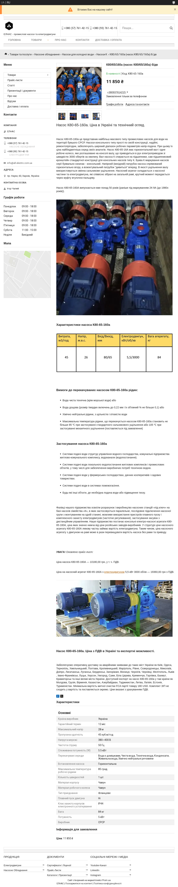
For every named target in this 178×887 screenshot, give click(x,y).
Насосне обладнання (47, 54)
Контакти (82, 39)
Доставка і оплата (108, 39)
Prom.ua (106, 880)
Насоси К (101, 54)
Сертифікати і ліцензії (59, 865)
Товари (36, 39)
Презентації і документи (21, 90)
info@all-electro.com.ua (19, 163)
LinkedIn (94, 870)
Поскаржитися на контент (78, 883)
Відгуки (11, 101)
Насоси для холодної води (78, 54)
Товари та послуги (21, 54)
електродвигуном (114, 571)
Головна (14, 39)
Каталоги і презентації (59, 875)
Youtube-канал (98, 865)
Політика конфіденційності (108, 883)
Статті (11, 85)
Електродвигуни (12, 865)
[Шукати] (171, 28)
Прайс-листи (14, 80)
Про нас (60, 39)
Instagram (95, 875)
